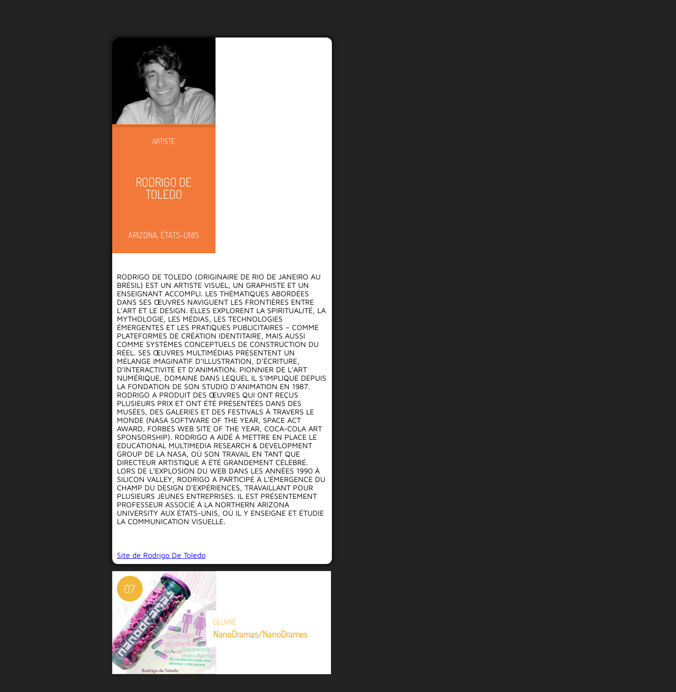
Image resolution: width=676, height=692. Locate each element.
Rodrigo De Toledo (164, 188)
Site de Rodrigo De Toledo (161, 555)
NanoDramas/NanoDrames (260, 634)
